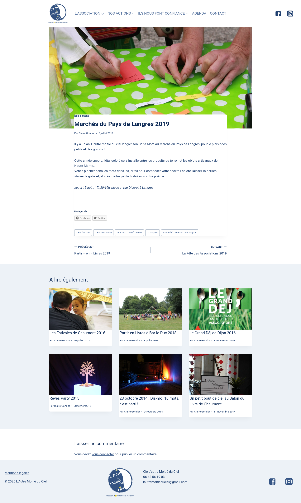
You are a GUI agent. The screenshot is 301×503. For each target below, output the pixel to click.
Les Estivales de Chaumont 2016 (77, 333)
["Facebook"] (278, 13)
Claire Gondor (87, 133)
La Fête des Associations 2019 (190, 249)
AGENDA (199, 13)
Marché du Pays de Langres (179, 232)
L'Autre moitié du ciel (129, 232)
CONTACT (218, 13)
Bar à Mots (81, 116)
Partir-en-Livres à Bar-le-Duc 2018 (148, 333)
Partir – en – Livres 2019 (110, 249)
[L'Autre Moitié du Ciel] (58, 13)
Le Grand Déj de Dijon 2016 (212, 333)
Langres (152, 232)
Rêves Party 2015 (64, 398)
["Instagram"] (290, 13)
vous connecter (103, 454)
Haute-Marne (103, 232)
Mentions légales (17, 473)
